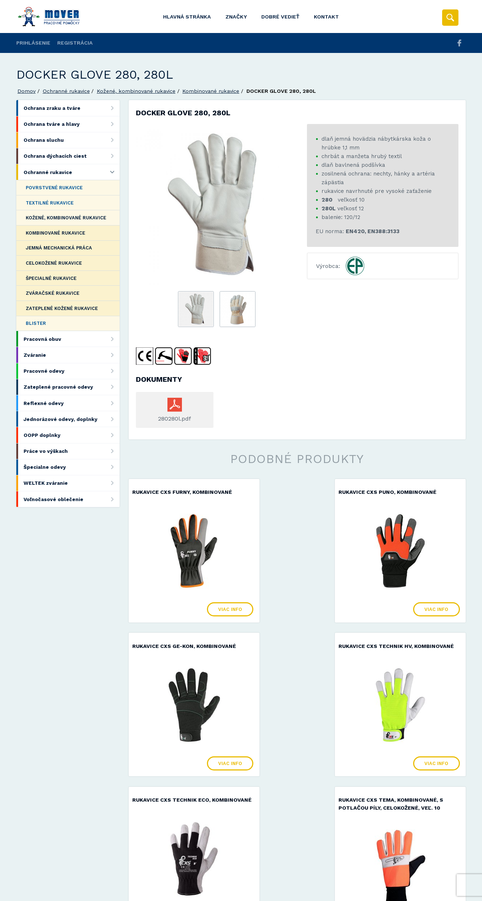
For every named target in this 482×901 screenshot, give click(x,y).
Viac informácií (358, 893)
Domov (26, 91)
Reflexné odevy (72, 403)
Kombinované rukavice (210, 91)
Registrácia (75, 43)
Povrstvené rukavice (54, 187)
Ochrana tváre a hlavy (72, 124)
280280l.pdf (174, 418)
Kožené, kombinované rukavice (136, 91)
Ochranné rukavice (66, 91)
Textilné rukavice (50, 203)
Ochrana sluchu (72, 140)
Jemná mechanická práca (59, 248)
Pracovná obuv (72, 339)
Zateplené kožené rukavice (62, 308)
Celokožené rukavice (54, 263)
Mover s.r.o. (78, 877)
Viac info (204, 617)
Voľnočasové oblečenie (72, 499)
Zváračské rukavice (52, 293)
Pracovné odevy (72, 371)
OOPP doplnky (72, 435)
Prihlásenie (33, 43)
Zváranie (72, 355)
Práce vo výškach (72, 451)
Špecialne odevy (72, 467)
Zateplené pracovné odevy (72, 387)
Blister (36, 323)
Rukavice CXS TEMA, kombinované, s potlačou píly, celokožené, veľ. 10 (410, 662)
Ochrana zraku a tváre (72, 108)
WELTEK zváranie (72, 483)
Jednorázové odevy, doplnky (72, 419)
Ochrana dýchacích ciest (72, 156)
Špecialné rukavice (51, 278)
